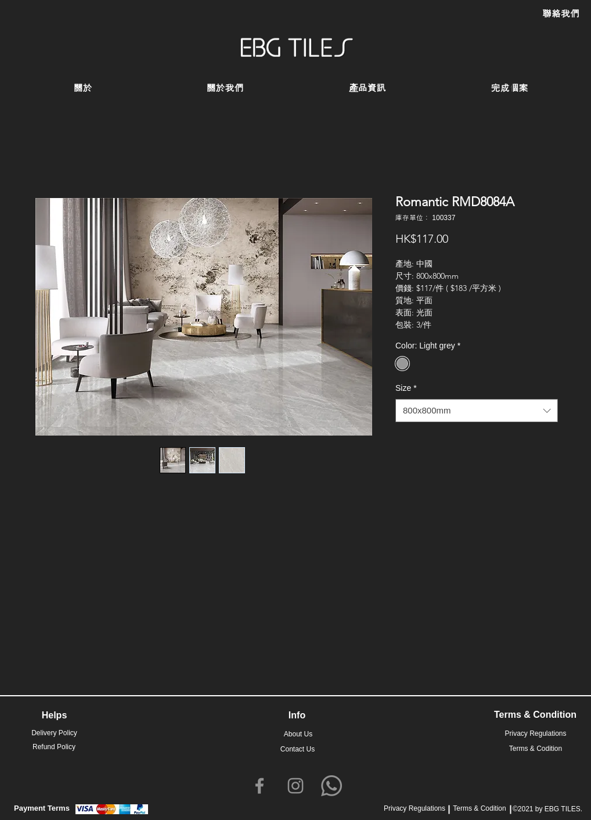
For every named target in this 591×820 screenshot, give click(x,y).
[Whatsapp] (331, 785)
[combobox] (476, 411)
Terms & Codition (479, 808)
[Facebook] (259, 785)
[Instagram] (295, 785)
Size (406, 388)
